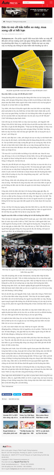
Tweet (17, 394)
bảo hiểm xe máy (14, 399)
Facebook (7, 394)
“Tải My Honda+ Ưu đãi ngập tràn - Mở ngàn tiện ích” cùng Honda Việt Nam (27, 435)
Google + (27, 394)
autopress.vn (25, 462)
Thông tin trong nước (19, 21)
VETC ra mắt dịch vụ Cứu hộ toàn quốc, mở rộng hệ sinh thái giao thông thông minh (43, 435)
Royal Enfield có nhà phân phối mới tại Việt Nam (10, 435)
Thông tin (9, 21)
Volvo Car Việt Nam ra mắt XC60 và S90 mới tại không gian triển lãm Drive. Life (27, 418)
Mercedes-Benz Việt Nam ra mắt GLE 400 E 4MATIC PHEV (43, 418)
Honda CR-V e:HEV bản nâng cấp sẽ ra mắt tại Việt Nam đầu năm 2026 (10, 418)
